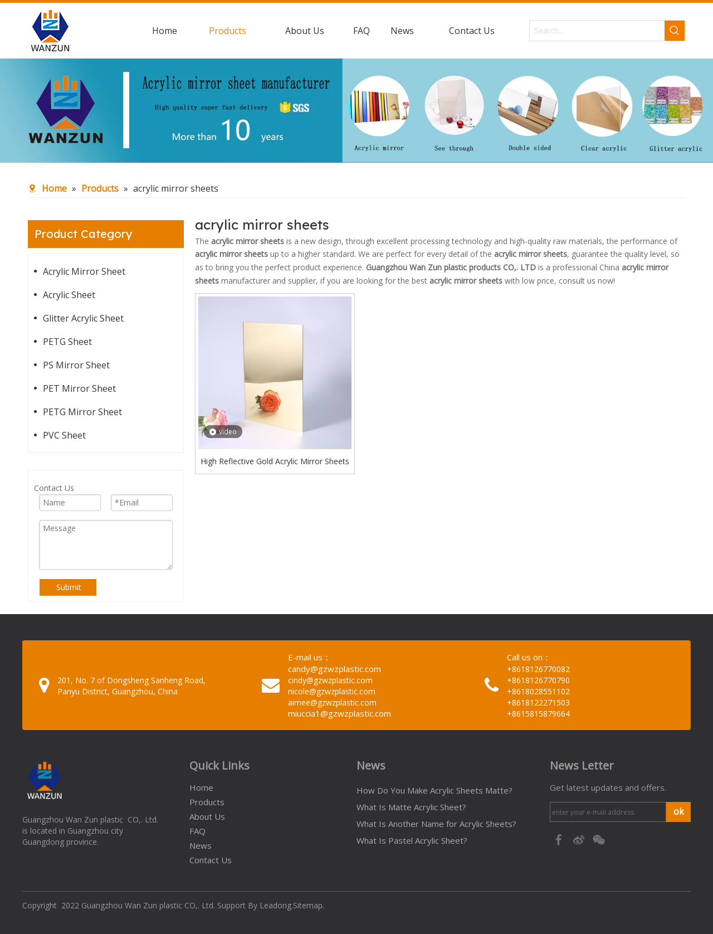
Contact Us (210, 859)
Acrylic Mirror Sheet (84, 271)
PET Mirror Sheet (79, 388)
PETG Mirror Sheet (82, 412)
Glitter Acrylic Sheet (83, 318)
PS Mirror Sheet (76, 365)
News (200, 845)
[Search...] (597, 31)
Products (206, 801)
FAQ (197, 830)
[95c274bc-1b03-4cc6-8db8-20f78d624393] (356, 111)
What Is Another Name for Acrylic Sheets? (436, 823)
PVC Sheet (64, 435)
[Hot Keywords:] (675, 31)
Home (201, 787)
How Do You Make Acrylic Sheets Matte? (434, 790)
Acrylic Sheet (69, 295)
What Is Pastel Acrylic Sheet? (411, 840)
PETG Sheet (67, 341)
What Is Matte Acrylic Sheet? (411, 807)
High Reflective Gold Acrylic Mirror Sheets (275, 461)
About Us (207, 816)
